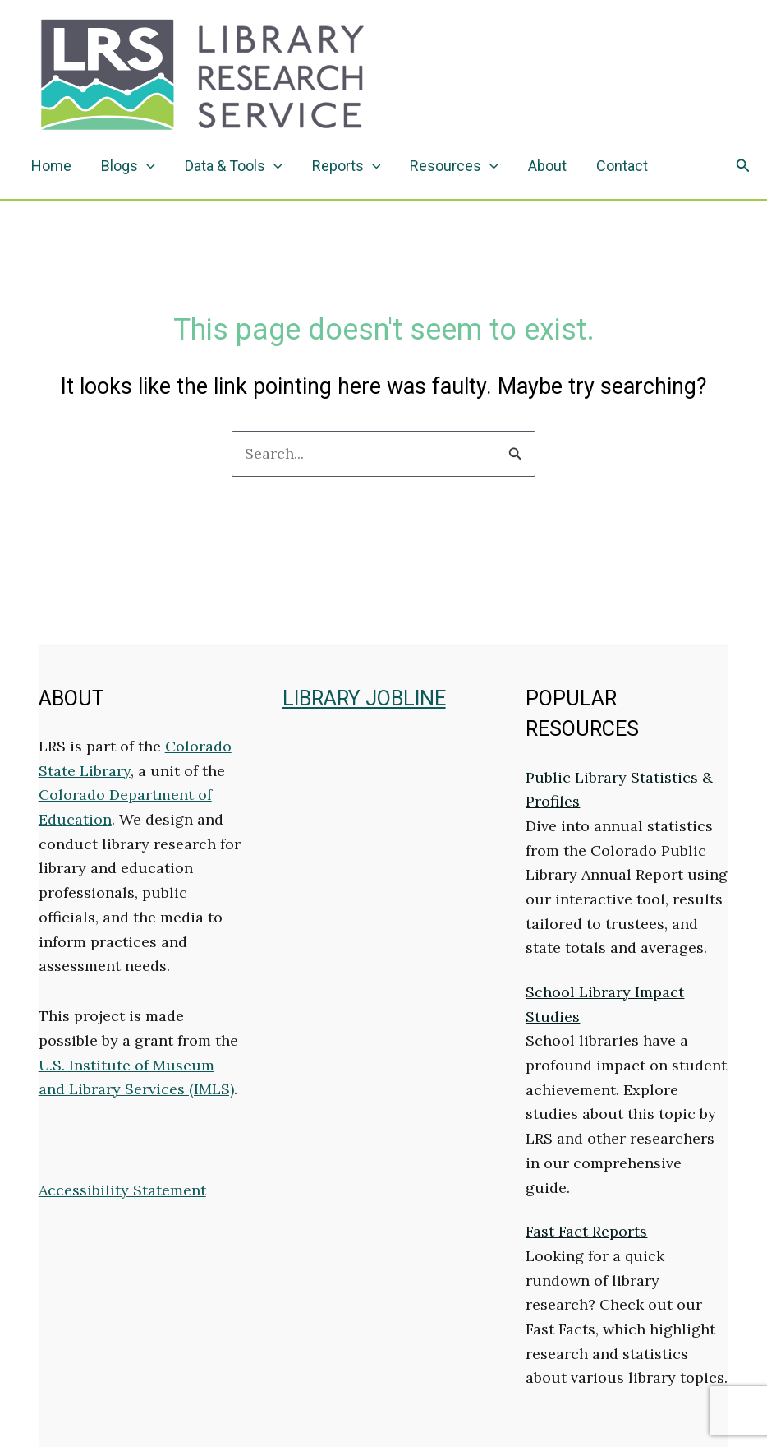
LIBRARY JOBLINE (364, 698)
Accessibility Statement (122, 1190)
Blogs (128, 166)
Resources (454, 166)
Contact (622, 165)
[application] (146, 166)
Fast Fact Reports (586, 1231)
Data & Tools (233, 166)
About (547, 165)
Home (51, 165)
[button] (743, 166)
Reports (346, 166)
